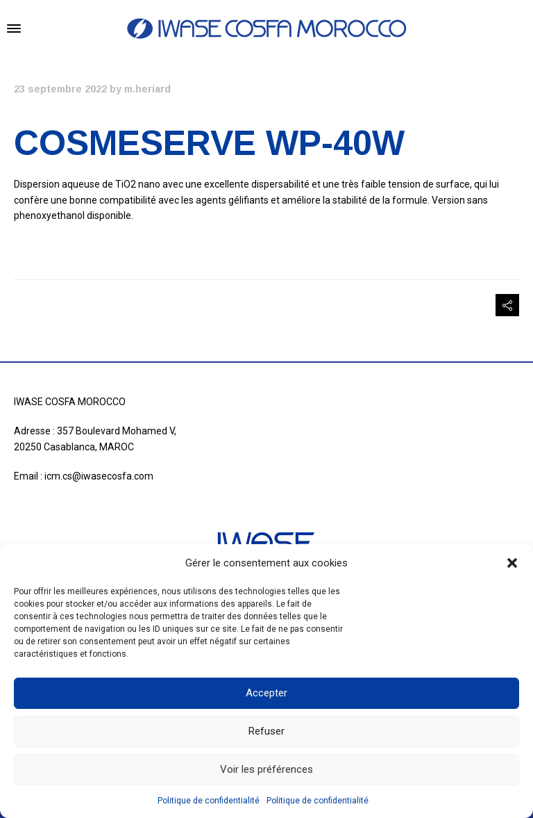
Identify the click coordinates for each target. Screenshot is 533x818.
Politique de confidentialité (209, 800)
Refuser (266, 731)
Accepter (266, 693)
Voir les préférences (266, 769)
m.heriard (147, 89)
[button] (512, 563)
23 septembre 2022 (60, 89)
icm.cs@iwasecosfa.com (98, 476)
